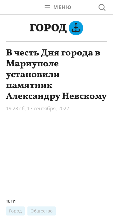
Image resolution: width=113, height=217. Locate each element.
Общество (41, 211)
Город (15, 211)
